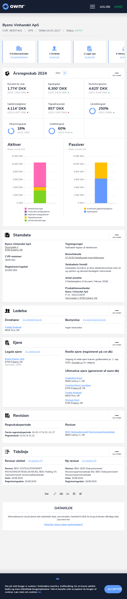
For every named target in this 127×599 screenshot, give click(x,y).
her (39, 592)
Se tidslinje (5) (35, 460)
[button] (92, 6)
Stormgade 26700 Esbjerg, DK (14, 249)
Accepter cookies (115, 589)
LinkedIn (67, 493)
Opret (118, 6)
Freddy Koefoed (13, 327)
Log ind (105, 6)
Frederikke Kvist (73, 378)
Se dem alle (54, 57)
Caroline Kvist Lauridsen (78, 385)
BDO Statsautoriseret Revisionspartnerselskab (90, 432)
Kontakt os (77, 362)
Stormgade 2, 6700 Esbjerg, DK (81, 298)
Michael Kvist (72, 400)
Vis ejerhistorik (32, 351)
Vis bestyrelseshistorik (94, 319)
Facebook (74, 493)
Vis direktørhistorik (32, 319)
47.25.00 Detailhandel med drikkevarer (84, 257)
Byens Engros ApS (14, 359)
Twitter (80, 493)
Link (55, 493)
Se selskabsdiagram (19, 57)
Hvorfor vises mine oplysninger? (63, 524)
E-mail (61, 493)
